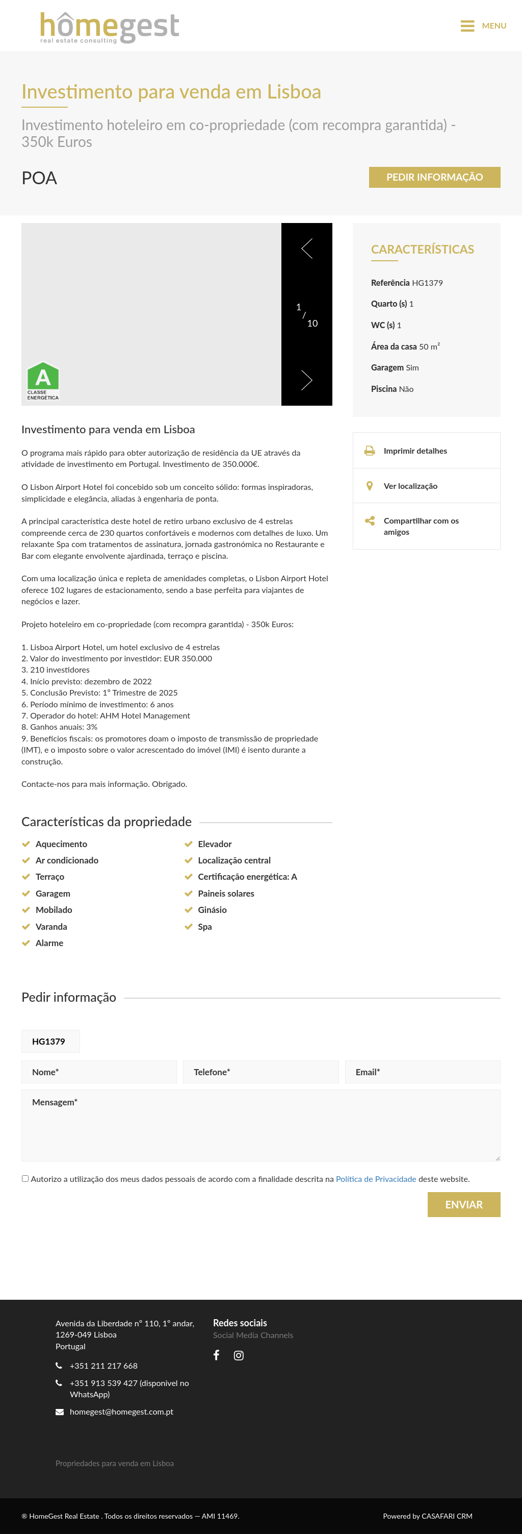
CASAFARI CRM (447, 1516)
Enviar (464, 1204)
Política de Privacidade (376, 1178)
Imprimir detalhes (405, 450)
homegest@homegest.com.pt (114, 1411)
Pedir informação (434, 177)
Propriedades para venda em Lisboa (115, 1463)
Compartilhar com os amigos (411, 525)
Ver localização (400, 485)
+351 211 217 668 (104, 1365)
